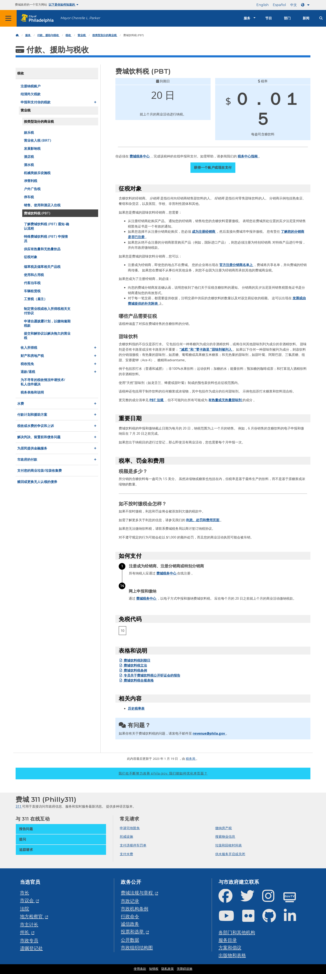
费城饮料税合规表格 (136, 680)
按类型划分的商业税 (104, 35)
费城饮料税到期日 (134, 660)
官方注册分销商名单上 (236, 264)
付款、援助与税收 (48, 35)
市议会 (27, 900)
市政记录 (130, 901)
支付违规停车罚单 (133, 845)
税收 (68, 35)
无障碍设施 (184, 969)
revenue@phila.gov (209, 733)
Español (279, 5)
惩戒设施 (126, 836)
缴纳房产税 (223, 828)
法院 (24, 908)
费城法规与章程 (137, 892)
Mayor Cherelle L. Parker (80, 18)
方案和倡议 (230, 947)
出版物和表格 (232, 955)
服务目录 (228, 940)
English (262, 5)
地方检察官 (32, 916)
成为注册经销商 (204, 231)
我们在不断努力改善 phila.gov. (163, 773)
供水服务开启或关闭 (230, 854)
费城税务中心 (140, 156)
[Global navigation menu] (8, 18)
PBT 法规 (156, 400)
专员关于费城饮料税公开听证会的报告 (149, 675)
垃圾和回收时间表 (228, 845)
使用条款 (140, 969)
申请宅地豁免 (130, 828)
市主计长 (29, 924)
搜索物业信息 (225, 836)
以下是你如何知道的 (63, 4)
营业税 (82, 35)
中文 (293, 5)
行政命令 (130, 916)
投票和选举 (133, 931)
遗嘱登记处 (31, 948)
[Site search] (321, 18)
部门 (287, 18)
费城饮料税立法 (133, 665)
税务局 (191, 758)
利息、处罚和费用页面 (203, 520)
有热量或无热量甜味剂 (225, 400)
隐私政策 (167, 969)
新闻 (306, 18)
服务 (247, 18)
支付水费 (126, 854)
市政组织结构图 (137, 947)
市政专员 (29, 940)
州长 (25, 932)
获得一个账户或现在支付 (213, 168)
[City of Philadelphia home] (38, 18)
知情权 (153, 969)
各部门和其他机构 (237, 932)
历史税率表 (136, 708)
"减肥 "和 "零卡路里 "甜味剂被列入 (206, 349)
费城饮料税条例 (133, 670)
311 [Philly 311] (19, 806)
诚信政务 (130, 924)
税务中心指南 (248, 156)
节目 (268, 18)
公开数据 (130, 940)
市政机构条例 (134, 908)
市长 (24, 892)
